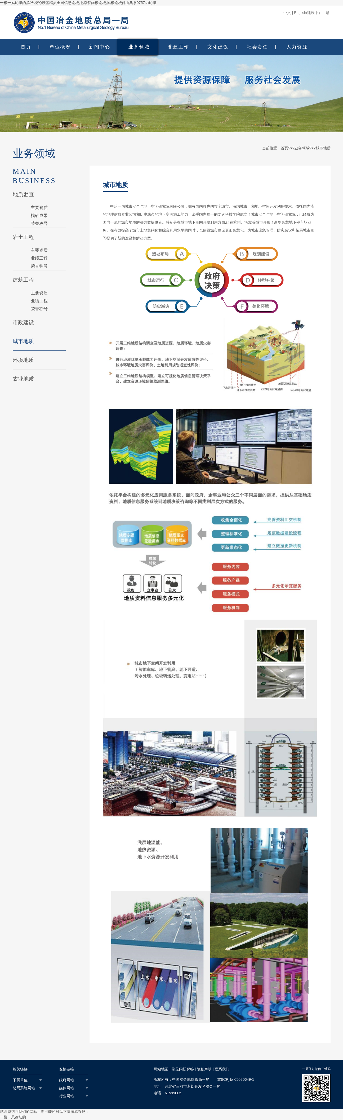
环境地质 (23, 360)
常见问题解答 (183, 1069)
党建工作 (178, 47)
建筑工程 (23, 280)
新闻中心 (99, 47)
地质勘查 (23, 194)
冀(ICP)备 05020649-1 (235, 1079)
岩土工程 (23, 237)
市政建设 (23, 322)
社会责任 (257, 47)
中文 (287, 13)
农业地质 (23, 379)
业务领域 (139, 47)
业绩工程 (39, 258)
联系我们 (222, 1069)
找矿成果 (39, 215)
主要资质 (39, 207)
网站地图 (161, 1069)
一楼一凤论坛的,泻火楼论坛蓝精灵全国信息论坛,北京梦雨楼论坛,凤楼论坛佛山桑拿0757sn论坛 (78, 3)
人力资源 (297, 47)
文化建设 (218, 47)
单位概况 (60, 47)
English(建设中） (308, 13)
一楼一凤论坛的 (13, 1117)
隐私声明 (204, 1069)
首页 (26, 47)
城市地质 (23, 341)
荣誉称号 (39, 223)
